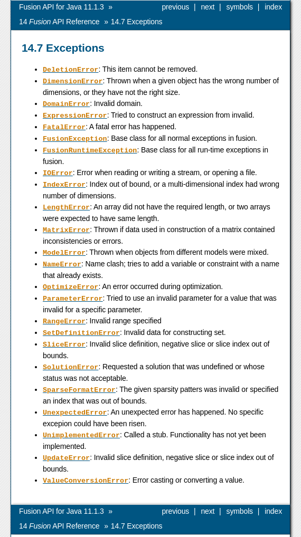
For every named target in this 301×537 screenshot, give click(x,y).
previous (175, 7)
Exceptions (137, 21)
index (273, 7)
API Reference (59, 21)
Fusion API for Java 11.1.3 (61, 7)
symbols (240, 7)
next (207, 7)
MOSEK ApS (188, 529)
